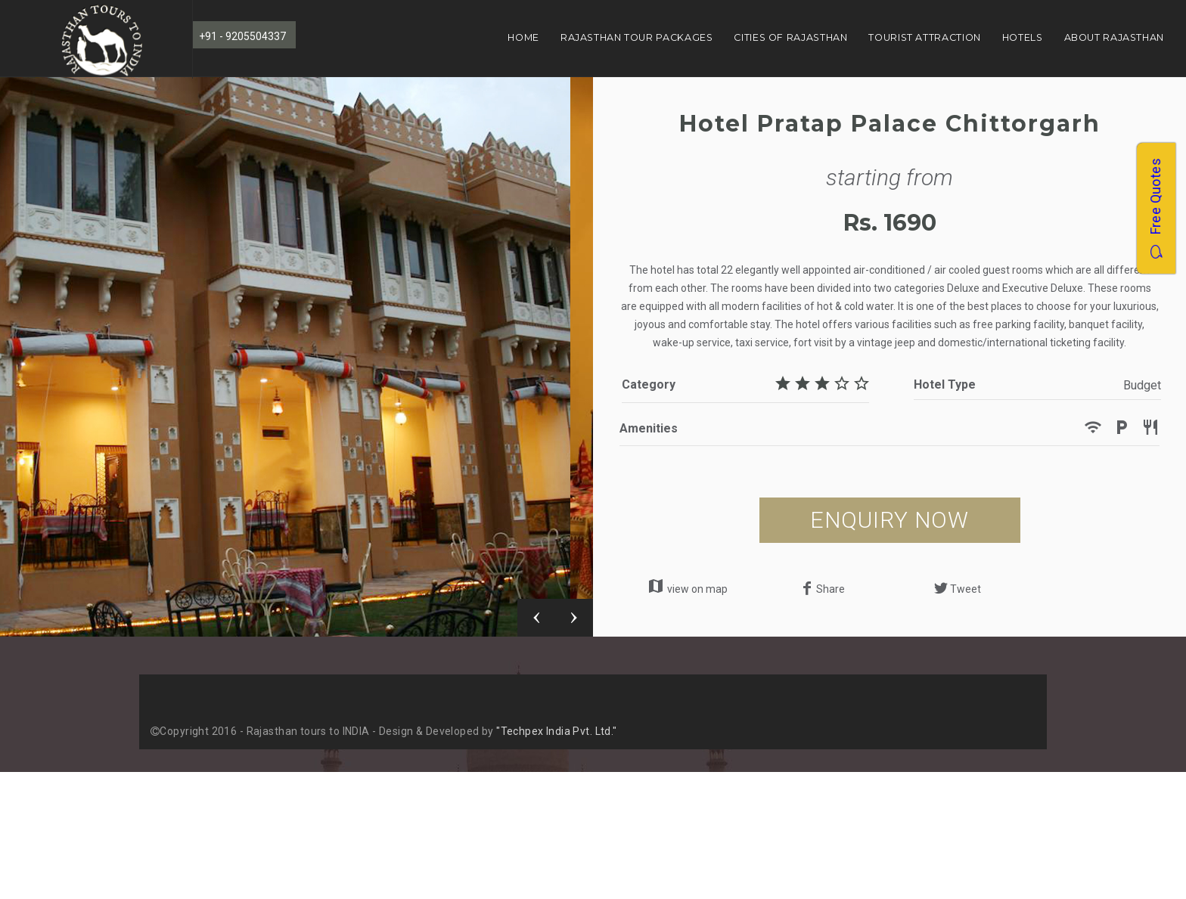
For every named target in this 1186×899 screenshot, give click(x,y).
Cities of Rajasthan (790, 37)
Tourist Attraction (924, 37)
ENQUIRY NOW (889, 520)
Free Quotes (1155, 208)
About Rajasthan (1114, 37)
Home (523, 37)
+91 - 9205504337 (242, 36)
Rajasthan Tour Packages (636, 37)
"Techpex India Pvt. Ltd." (556, 731)
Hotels (1022, 37)
